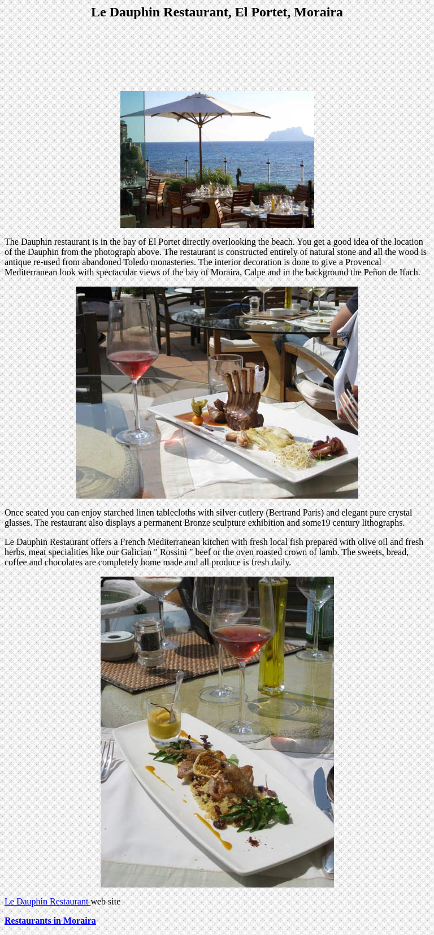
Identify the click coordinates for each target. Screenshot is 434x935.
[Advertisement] (217, 56)
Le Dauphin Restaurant (47, 901)
